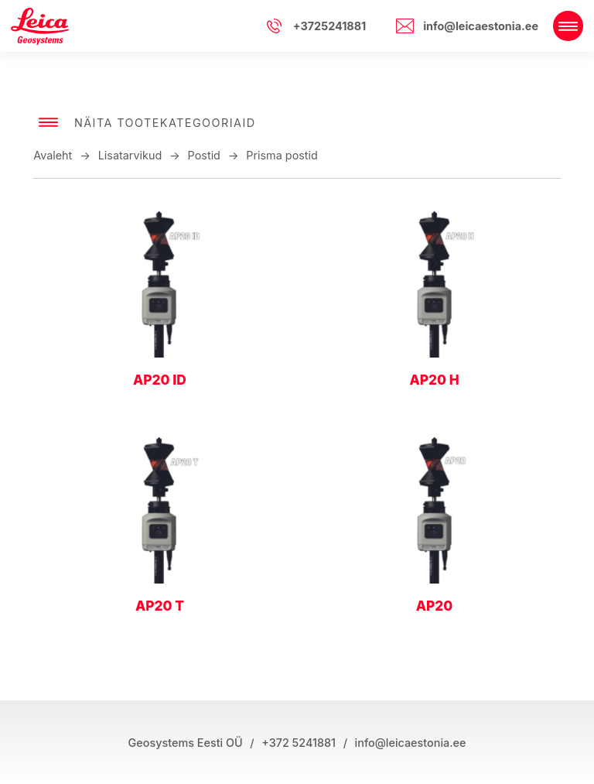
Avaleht (52, 155)
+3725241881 (330, 26)
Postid (204, 155)
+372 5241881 (298, 742)
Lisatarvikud (130, 155)
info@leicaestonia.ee (480, 26)
